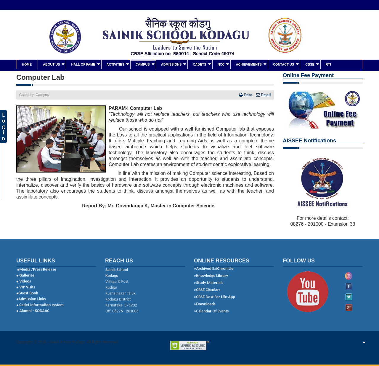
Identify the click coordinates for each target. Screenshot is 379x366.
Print (248, 94)
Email (265, 94)
